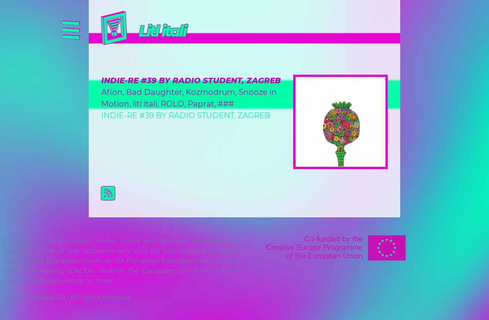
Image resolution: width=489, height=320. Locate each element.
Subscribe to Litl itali (250, 193)
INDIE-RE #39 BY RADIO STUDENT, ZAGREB (191, 80)
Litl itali (162, 30)
